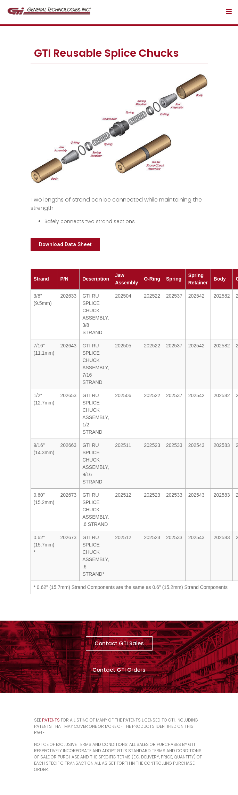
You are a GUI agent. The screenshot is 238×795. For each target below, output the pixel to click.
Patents (51, 720)
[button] (65, 244)
